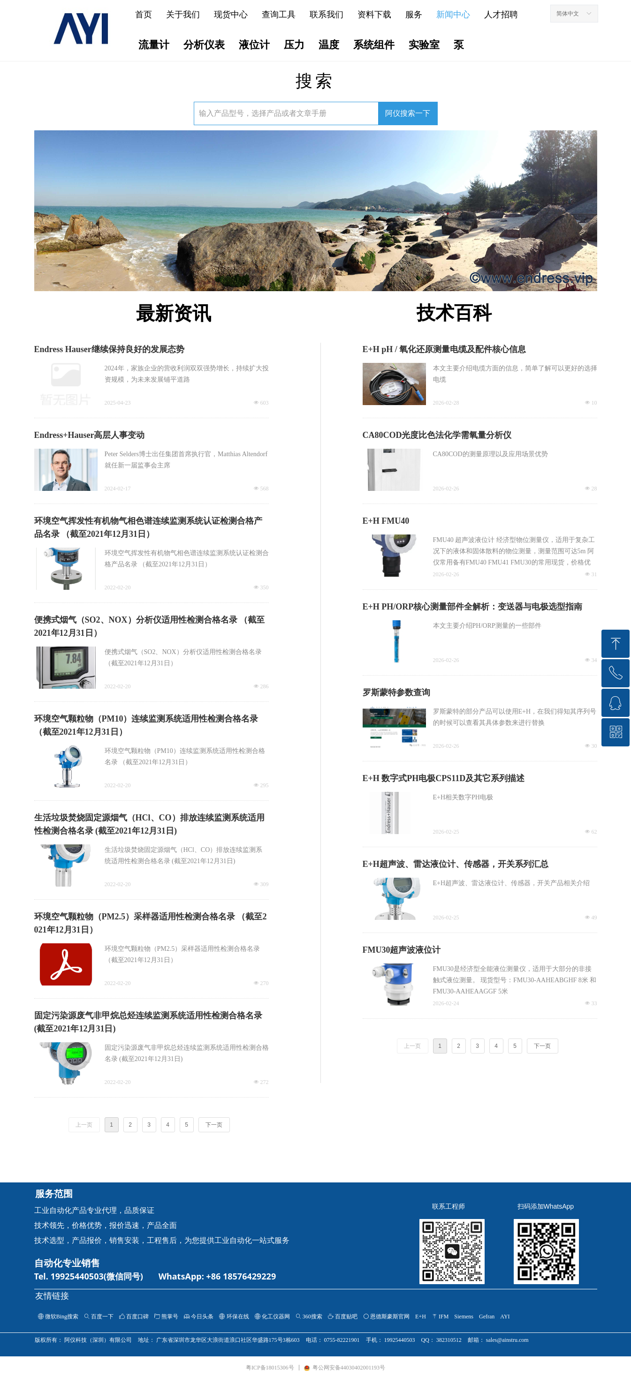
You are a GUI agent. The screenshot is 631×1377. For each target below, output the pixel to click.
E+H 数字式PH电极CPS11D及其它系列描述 (444, 778)
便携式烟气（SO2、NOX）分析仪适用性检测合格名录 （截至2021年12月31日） (149, 626)
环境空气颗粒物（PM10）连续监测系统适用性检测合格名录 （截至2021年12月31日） (146, 725)
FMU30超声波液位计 (402, 950)
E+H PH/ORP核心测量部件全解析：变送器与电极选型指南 (473, 606)
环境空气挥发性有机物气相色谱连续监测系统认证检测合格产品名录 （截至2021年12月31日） (148, 527)
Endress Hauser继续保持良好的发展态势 (109, 349)
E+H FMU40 (386, 521)
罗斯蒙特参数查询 (396, 692)
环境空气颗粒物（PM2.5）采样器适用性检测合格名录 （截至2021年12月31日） (150, 923)
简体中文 (567, 13)
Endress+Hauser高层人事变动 (89, 435)
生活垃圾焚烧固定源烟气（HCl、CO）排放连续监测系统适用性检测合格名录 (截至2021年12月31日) (149, 824)
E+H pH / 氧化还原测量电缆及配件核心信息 (444, 349)
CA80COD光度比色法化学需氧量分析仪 (437, 435)
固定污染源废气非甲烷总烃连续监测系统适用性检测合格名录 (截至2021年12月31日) (148, 1022)
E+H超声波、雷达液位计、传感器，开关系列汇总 (455, 864)
